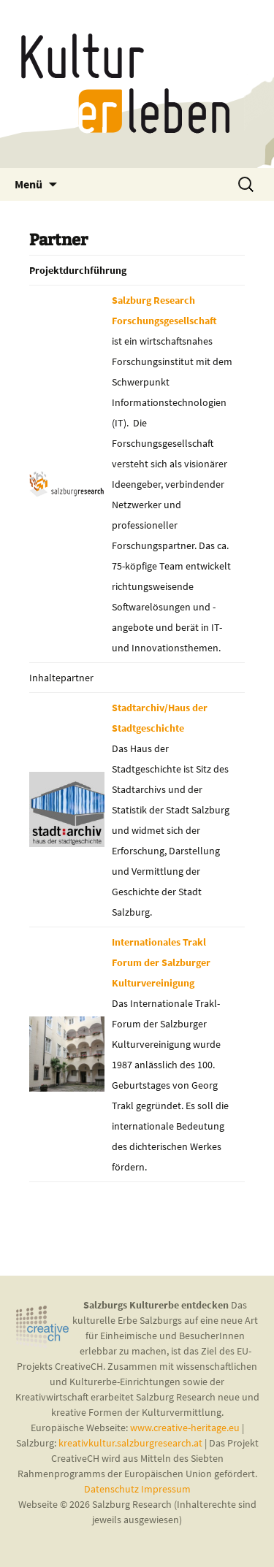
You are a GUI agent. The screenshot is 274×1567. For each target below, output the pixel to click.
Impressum (166, 1488)
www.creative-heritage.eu (185, 1427)
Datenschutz (112, 1488)
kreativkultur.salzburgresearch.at (130, 1442)
